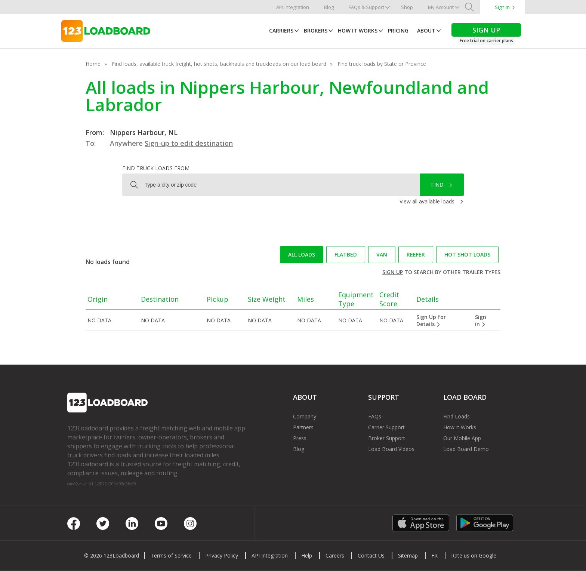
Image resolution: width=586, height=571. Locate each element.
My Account (441, 7)
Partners (303, 427)
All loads (301, 254)
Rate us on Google (473, 555)
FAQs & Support (366, 7)
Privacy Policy (221, 555)
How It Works (357, 30)
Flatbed (345, 254)
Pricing (398, 30)
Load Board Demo (466, 448)
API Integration (292, 7)
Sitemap (408, 555)
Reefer (416, 254)
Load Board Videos (391, 448)
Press (299, 438)
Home (93, 63)
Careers (335, 555)
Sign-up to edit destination (189, 143)
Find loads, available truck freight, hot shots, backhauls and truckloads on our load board (219, 63)
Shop (407, 7)
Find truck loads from (155, 168)
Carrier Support (386, 427)
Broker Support (386, 438)
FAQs (374, 416)
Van (381, 254)
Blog (329, 7)
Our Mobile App (462, 438)
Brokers (315, 30)
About (426, 30)
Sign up (392, 272)
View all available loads (427, 201)
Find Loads (456, 416)
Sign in (502, 7)
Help (306, 555)
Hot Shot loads (467, 254)
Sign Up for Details (431, 320)
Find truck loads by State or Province (381, 63)
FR (434, 555)
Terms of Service (171, 555)
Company (304, 416)
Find (437, 185)
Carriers (281, 30)
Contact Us (371, 555)
